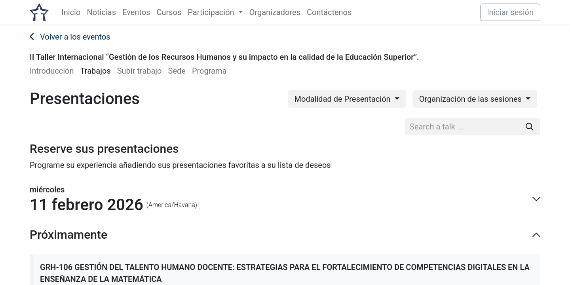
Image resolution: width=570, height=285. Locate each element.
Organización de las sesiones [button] (471, 99)
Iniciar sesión (510, 12)
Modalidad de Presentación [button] (343, 99)
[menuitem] (71, 12)
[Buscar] (529, 126)
